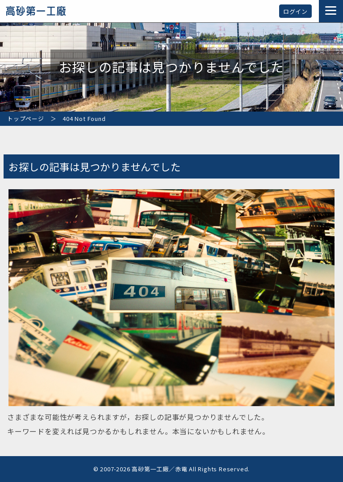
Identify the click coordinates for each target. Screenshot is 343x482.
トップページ (25, 118)
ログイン (295, 11)
